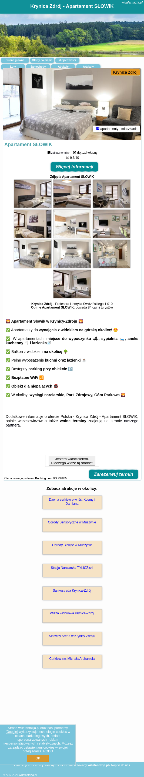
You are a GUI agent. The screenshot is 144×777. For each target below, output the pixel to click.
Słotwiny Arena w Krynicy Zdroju (72, 636)
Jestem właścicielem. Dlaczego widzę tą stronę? (72, 461)
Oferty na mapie (42, 60)
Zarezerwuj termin (113, 474)
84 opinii (94, 307)
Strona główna (15, 60)
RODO (48, 751)
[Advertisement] (72, 723)
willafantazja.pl (132, 2)
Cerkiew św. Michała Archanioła (72, 659)
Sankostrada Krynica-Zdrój (72, 590)
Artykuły (88, 66)
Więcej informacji (74, 166)
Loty (13, 66)
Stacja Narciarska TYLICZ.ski (72, 568)
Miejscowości (67, 60)
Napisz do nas (120, 765)
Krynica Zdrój (125, 72)
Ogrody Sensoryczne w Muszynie (72, 522)
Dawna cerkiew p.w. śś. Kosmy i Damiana (72, 501)
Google (11, 732)
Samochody (38, 66)
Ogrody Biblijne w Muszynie (72, 545)
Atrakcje (63, 66)
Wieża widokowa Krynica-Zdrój (72, 613)
